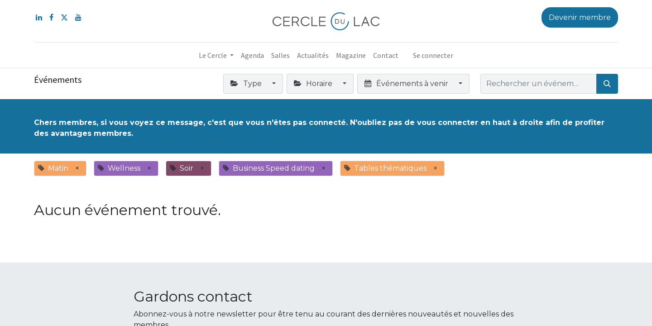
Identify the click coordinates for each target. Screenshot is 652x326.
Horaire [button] (314, 83)
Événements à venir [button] (407, 83)
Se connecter (433, 55)
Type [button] (246, 83)
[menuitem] (252, 55)
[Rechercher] (607, 84)
